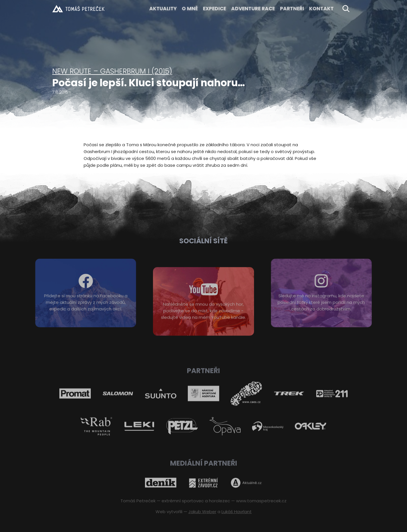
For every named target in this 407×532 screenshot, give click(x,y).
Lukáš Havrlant (236, 512)
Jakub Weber (202, 512)
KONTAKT (321, 8)
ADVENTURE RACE (253, 8)
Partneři (292, 8)
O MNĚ (190, 8)
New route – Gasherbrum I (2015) (112, 71)
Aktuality (163, 8)
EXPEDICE (214, 8)
